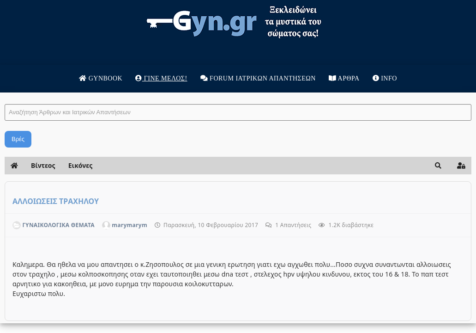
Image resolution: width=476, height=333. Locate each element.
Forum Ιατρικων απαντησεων (258, 78)
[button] (438, 165)
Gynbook (100, 78)
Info (385, 78)
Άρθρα (344, 78)
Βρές (18, 139)
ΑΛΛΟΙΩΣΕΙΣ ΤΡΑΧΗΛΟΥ (55, 201)
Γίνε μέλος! (161, 78)
